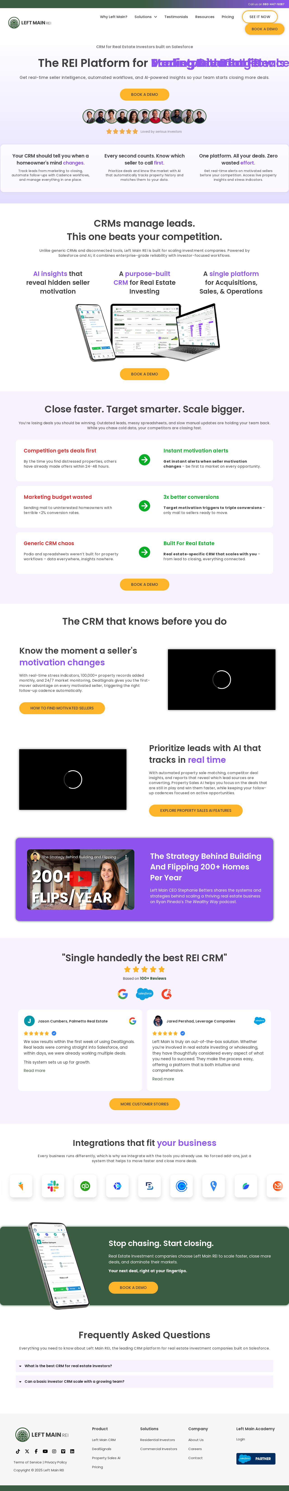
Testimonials (176, 16)
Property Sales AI (106, 1458)
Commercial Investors (158, 1448)
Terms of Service (28, 1462)
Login (240, 1439)
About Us (196, 1439)
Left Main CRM (104, 1439)
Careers (195, 1448)
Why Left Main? (113, 16)
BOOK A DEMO (265, 29)
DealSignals (101, 1448)
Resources (204, 16)
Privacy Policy (56, 1462)
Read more (34, 1070)
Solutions (146, 17)
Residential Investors (157, 1439)
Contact (195, 1458)
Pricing (228, 16)
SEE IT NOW (259, 16)
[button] (80, 879)
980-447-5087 (273, 4)
